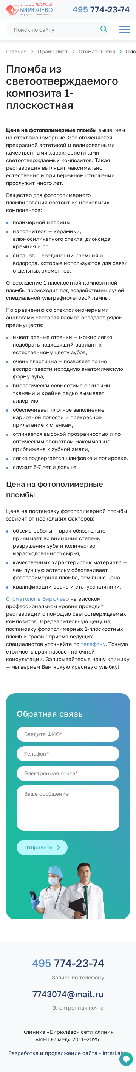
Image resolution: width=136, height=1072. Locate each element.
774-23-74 (101, 9)
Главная (16, 51)
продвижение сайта (71, 1053)
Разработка (23, 1053)
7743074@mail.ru (68, 994)
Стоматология (97, 51)
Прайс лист (52, 51)
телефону (93, 644)
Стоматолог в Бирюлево (37, 598)
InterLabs (114, 1053)
